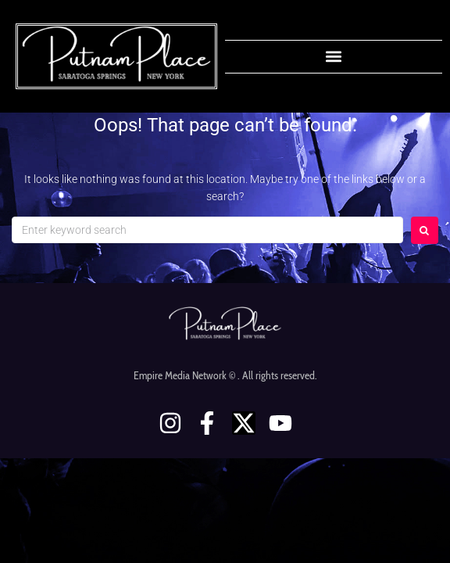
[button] (334, 57)
